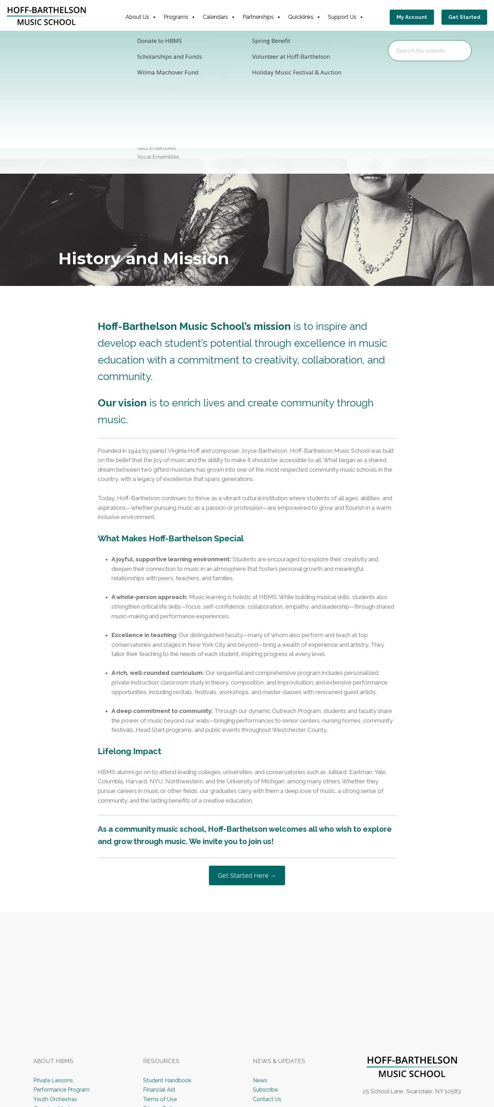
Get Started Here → (247, 876)
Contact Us (268, 1100)
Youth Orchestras (56, 1100)
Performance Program (62, 1090)
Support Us (349, 17)
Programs (182, 17)
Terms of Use (161, 1100)
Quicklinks (307, 17)
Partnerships (264, 17)
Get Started (464, 17)
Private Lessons (54, 1081)
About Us (144, 17)
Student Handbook (168, 1081)
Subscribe (266, 1090)
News (261, 1081)
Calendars (221, 17)
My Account (416, 17)
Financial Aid (158, 1090)
